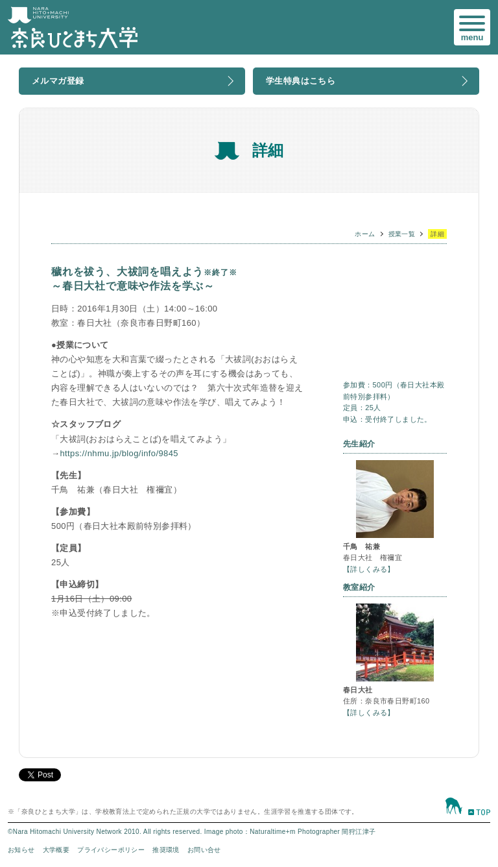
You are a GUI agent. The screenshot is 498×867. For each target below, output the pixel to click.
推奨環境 (166, 849)
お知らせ (21, 849)
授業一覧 (402, 234)
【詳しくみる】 (369, 569)
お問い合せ (204, 849)
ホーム (365, 234)
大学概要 (56, 849)
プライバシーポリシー (111, 849)
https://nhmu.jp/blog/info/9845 (119, 453)
